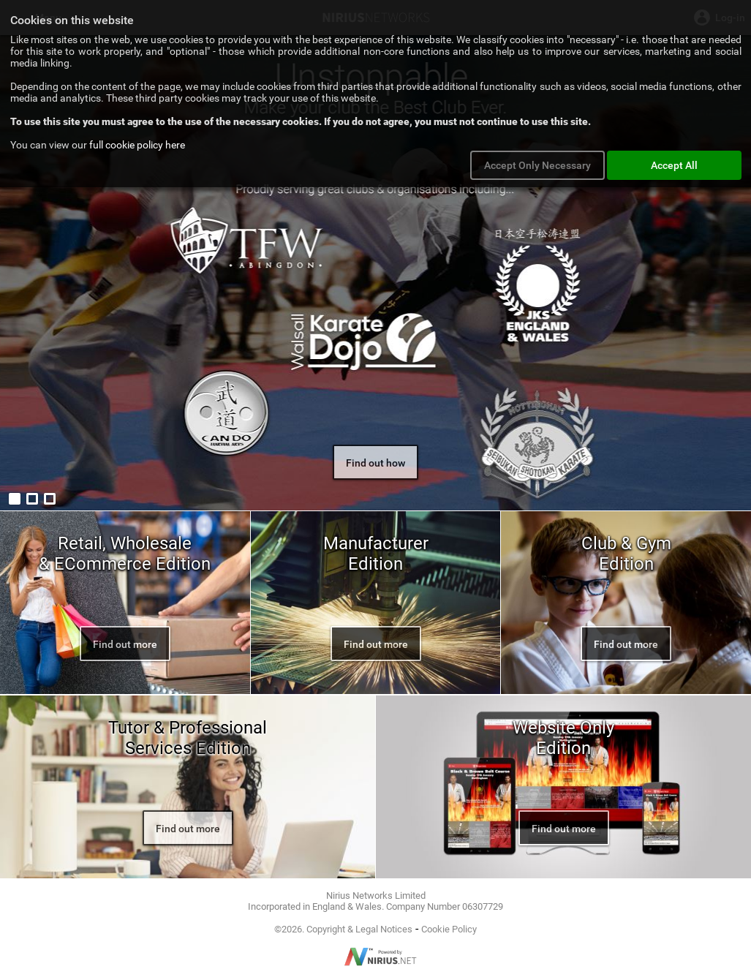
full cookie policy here (137, 145)
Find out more (125, 644)
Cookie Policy (449, 929)
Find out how (375, 463)
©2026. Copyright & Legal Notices (343, 929)
